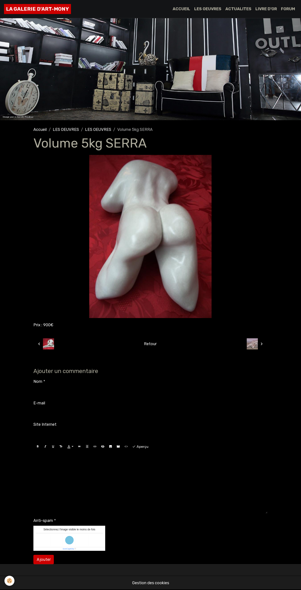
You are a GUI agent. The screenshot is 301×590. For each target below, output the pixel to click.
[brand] (37, 9)
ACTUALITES (238, 8)
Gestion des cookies (150, 582)
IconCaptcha (68, 549)
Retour (150, 343)
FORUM (288, 8)
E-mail (39, 403)
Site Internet (45, 424)
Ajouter (44, 559)
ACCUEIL (181, 8)
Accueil (40, 129)
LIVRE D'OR (266, 8)
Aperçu (140, 446)
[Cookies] (9, 581)
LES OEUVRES (207, 8)
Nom (37, 381)
